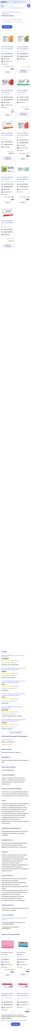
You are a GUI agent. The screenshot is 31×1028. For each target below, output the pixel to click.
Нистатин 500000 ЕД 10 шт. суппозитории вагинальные (23, 134)
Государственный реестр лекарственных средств (14, 918)
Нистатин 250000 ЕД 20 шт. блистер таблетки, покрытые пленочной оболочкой (23, 91)
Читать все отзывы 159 (15, 732)
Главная (3, 11)
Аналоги (7, 27)
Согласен (16, 1024)
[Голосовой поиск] (25, 5)
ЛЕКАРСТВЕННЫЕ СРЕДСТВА (11, 11)
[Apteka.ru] (5, 2)
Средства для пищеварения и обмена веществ (11, 12)
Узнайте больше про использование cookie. (14, 1020)
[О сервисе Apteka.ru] (29, 1)
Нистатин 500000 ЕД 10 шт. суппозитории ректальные (23, 48)
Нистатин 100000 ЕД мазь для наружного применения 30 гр (23, 178)
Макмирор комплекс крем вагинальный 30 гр (23, 995)
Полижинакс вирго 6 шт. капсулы (7, 953)
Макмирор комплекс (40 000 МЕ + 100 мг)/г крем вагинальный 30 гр (7, 995)
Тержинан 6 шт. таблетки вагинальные (21, 954)
